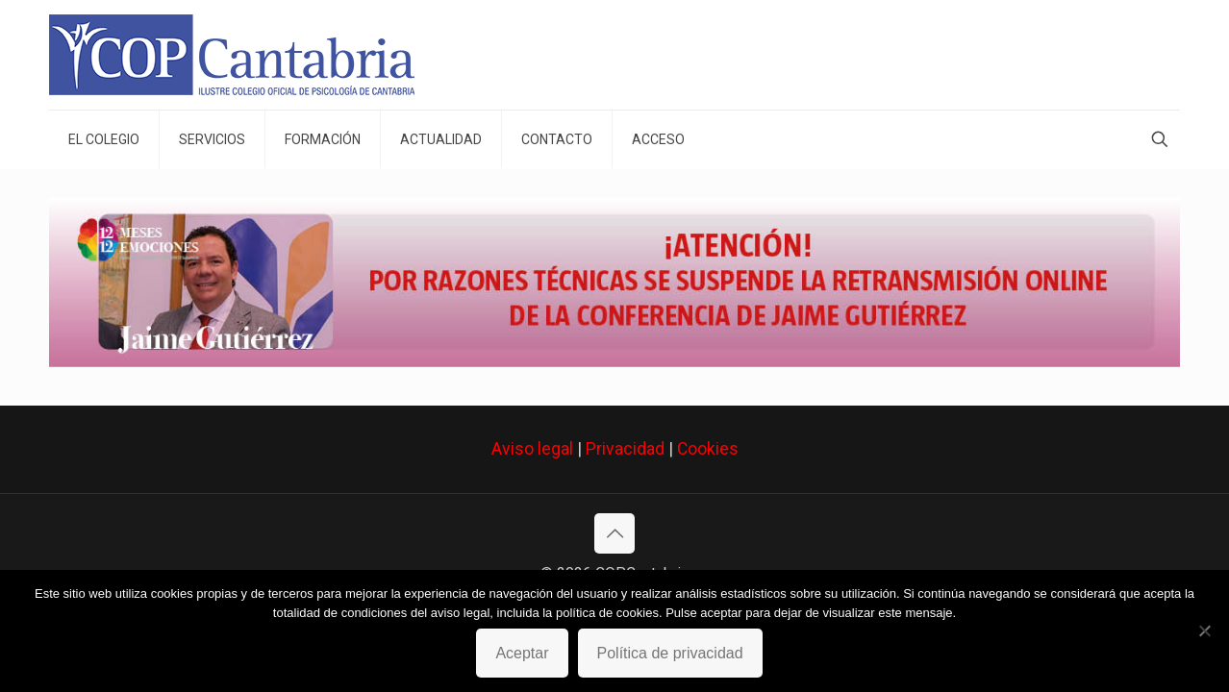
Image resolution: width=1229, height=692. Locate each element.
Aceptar (521, 653)
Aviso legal (532, 448)
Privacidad (625, 448)
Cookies (708, 448)
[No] (1205, 630)
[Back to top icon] (614, 533)
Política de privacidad (670, 653)
